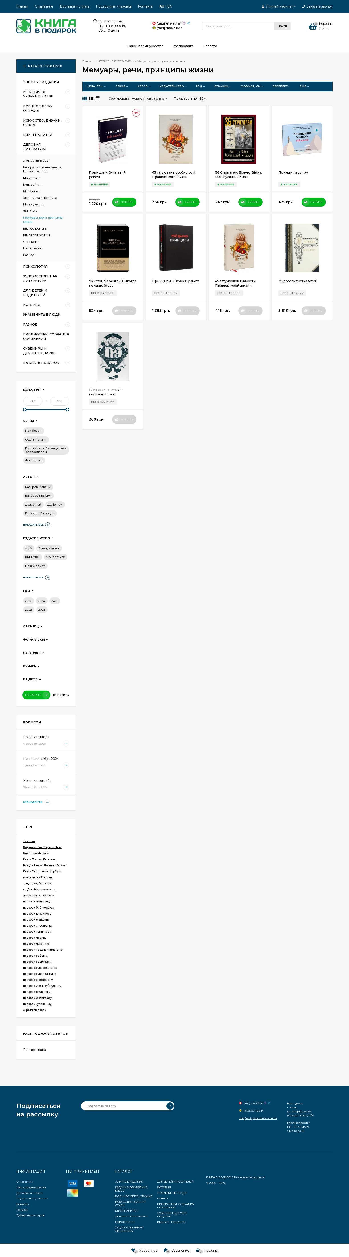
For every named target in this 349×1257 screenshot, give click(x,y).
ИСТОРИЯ (164, 1187)
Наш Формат (35, 566)
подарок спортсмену (38, 979)
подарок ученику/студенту (42, 985)
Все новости (36, 802)
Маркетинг (31, 178)
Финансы (30, 211)
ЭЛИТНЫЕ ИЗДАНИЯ (129, 1181)
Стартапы (30, 241)
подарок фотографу (37, 998)
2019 (28, 600)
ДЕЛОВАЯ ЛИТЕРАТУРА (131, 1216)
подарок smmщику (36, 901)
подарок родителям (37, 961)
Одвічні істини (35, 439)
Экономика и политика (40, 197)
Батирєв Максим (38, 487)
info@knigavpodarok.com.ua (258, 1118)
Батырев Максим (38, 495)
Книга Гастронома (36, 871)
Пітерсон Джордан (39, 513)
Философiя (33, 460)
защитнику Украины (37, 883)
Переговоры (33, 248)
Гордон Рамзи (33, 865)
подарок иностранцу (38, 925)
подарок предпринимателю (43, 949)
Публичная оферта (30, 1215)
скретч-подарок (34, 1010)
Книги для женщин (37, 235)
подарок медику (34, 937)
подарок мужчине (36, 943)
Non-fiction (33, 430)
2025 (41, 609)
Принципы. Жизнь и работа (175, 281)
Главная (22, 6)
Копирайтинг (33, 184)
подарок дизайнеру (37, 913)
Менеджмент (33, 204)
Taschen (29, 841)
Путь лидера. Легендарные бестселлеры (45, 450)
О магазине (44, 6)
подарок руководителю (40, 967)
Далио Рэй (33, 504)
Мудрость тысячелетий (297, 281)
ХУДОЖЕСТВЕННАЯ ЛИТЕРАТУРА (129, 1229)
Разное (28, 255)
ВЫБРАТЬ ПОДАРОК (171, 1222)
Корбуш (55, 871)
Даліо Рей (54, 504)
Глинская (49, 859)
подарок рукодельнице (39, 973)
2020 (41, 600)
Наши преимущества (31, 1187)
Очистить (61, 695)
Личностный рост (36, 160)
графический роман (37, 877)
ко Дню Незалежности (39, 889)
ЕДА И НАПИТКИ (126, 1210)
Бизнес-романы (35, 228)
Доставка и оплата (74, 6)
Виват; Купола (48, 548)
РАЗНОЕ (162, 1198)
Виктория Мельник (36, 853)
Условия (22, 1209)
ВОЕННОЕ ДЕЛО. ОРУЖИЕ (133, 1196)
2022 (28, 609)
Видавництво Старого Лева (42, 847)
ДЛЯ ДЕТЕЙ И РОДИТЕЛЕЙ (175, 1181)
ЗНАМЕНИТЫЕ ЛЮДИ (171, 1193)
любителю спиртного (38, 895)
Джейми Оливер (55, 865)
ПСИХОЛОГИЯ (125, 1222)
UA (169, 6)
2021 (54, 600)
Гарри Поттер (32, 859)
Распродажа (34, 1050)
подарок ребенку (35, 955)
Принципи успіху (293, 172)
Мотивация (31, 191)
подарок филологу (36, 992)
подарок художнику (37, 1004)
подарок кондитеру (37, 931)
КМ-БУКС (32, 557)
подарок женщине (36, 919)
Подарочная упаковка (114, 6)
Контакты (145, 6)
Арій (28, 548)
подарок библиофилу (39, 907)
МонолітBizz (55, 557)
